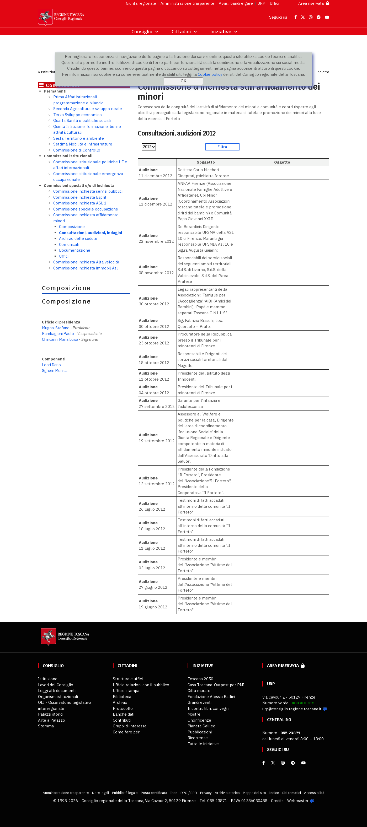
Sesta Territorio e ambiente (78, 138)
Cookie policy (210, 74)
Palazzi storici (50, 714)
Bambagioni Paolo (58, 333)
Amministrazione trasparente (187, 3)
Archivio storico (227, 792)
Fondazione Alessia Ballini (211, 696)
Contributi (122, 720)
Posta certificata (154, 792)
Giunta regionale (141, 3)
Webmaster (298, 800)
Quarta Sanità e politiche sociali (82, 120)
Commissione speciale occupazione (85, 209)
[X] (273, 762)
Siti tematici (291, 792)
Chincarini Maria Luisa (60, 339)
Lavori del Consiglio (55, 684)
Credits (277, 800)
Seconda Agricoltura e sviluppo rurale (87, 108)
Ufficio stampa (126, 690)
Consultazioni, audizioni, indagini (90, 232)
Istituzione (49, 71)
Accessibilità (314, 792)
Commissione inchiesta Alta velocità (86, 262)
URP (261, 3)
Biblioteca (122, 696)
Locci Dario (51, 364)
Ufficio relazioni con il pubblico (141, 684)
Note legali (100, 792)
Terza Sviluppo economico (77, 114)
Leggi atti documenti (57, 690)
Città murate (199, 690)
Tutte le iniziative (203, 743)
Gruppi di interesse (130, 725)
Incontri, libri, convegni (208, 708)
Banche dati (123, 714)
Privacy (206, 792)
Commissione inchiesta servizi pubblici (88, 191)
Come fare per (126, 731)
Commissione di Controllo (76, 150)
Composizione (72, 226)
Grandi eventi (199, 702)
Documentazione (74, 250)
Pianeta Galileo (201, 725)
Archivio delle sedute (78, 238)
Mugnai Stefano (56, 327)
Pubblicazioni (200, 731)
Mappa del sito (254, 792)
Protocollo (123, 708)
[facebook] (263, 762)
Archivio (120, 702)
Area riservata (313, 3)
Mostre (194, 714)
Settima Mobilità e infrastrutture (82, 144)
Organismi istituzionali (58, 696)
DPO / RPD (188, 792)
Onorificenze (199, 720)
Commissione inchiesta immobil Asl (85, 268)
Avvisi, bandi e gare (236, 3)
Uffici (274, 3)
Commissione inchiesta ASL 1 (80, 203)
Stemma (46, 725)
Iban (173, 792)
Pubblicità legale (125, 792)
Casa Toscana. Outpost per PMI (216, 684)
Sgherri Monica (54, 370)
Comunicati (69, 244)
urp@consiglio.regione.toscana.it (291, 708)
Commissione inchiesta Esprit (80, 197)
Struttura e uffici (128, 678)
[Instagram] (283, 762)
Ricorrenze (198, 737)
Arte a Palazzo (51, 720)
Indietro (322, 71)
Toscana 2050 (200, 678)
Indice (274, 792)
